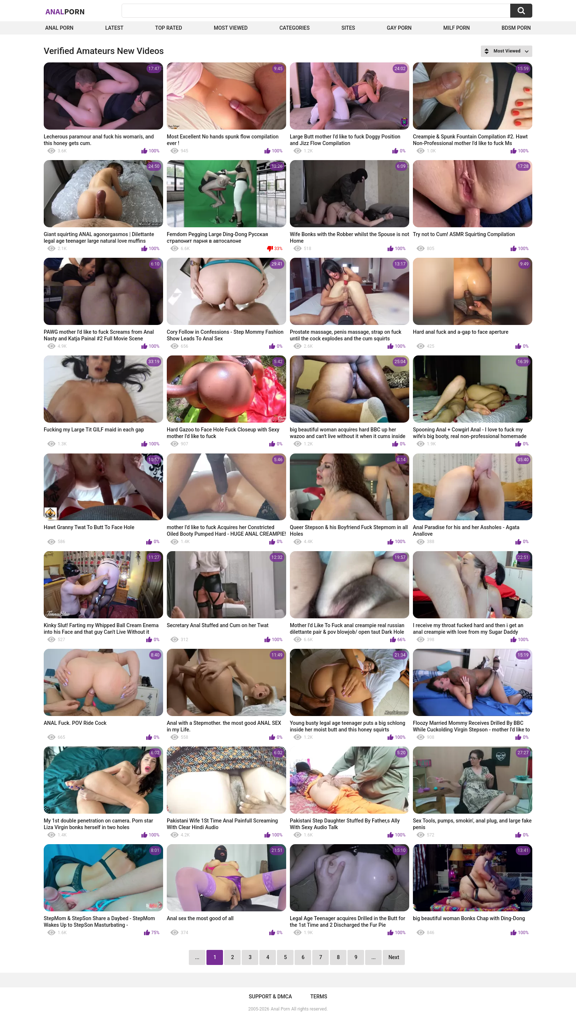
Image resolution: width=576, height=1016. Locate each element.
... (373, 957)
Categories (295, 28)
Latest (114, 28)
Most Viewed (231, 28)
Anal (65, 11)
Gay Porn (399, 28)
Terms (318, 996)
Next (393, 957)
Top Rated (168, 28)
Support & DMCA (270, 996)
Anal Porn (59, 28)
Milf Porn (456, 28)
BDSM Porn (516, 28)
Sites (348, 28)
